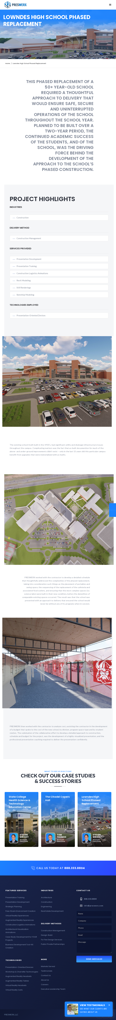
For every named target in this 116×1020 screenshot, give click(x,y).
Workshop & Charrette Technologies (21, 971)
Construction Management (32, 238)
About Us (45, 980)
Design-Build (46, 935)
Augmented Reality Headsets (18, 976)
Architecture (46, 897)
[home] (15, 5)
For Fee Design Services (51, 939)
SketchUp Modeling (29, 294)
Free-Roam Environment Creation (20, 911)
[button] (110, 4)
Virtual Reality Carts (14, 990)
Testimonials (46, 971)
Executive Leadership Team (53, 989)
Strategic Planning (13, 906)
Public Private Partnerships (53, 944)
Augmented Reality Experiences (19, 920)
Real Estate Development (52, 911)
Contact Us (46, 975)
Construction (26, 217)
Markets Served (48, 966)
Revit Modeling (27, 280)
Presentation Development (32, 259)
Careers (44, 984)
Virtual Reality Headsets (15, 985)
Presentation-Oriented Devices (34, 315)
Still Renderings (27, 287)
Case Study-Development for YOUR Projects (21, 938)
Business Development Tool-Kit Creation (19, 946)
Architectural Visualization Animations (17, 931)
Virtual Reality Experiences (17, 915)
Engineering (46, 906)
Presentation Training (30, 266)
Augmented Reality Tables (17, 981)
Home (7, 63)
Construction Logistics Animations (36, 273)
